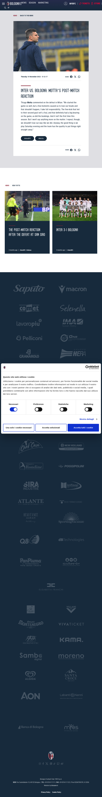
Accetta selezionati (51, 427)
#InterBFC (27, 138)
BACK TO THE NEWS (26, 16)
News (23, 2)
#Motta (40, 138)
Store (97, 3)
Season (32, 2)
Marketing (43, 2)
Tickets (86, 3)
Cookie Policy (56, 792)
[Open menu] (3, 4)
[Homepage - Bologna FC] (14, 3)
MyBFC (72, 3)
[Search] (5, 7)
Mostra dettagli (87, 419)
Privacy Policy (45, 792)
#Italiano (28, 250)
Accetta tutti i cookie (83, 427)
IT (8, 8)
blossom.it (54, 785)
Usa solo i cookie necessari (19, 427)
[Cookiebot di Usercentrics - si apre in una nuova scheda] (87, 367)
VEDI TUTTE (16, 185)
